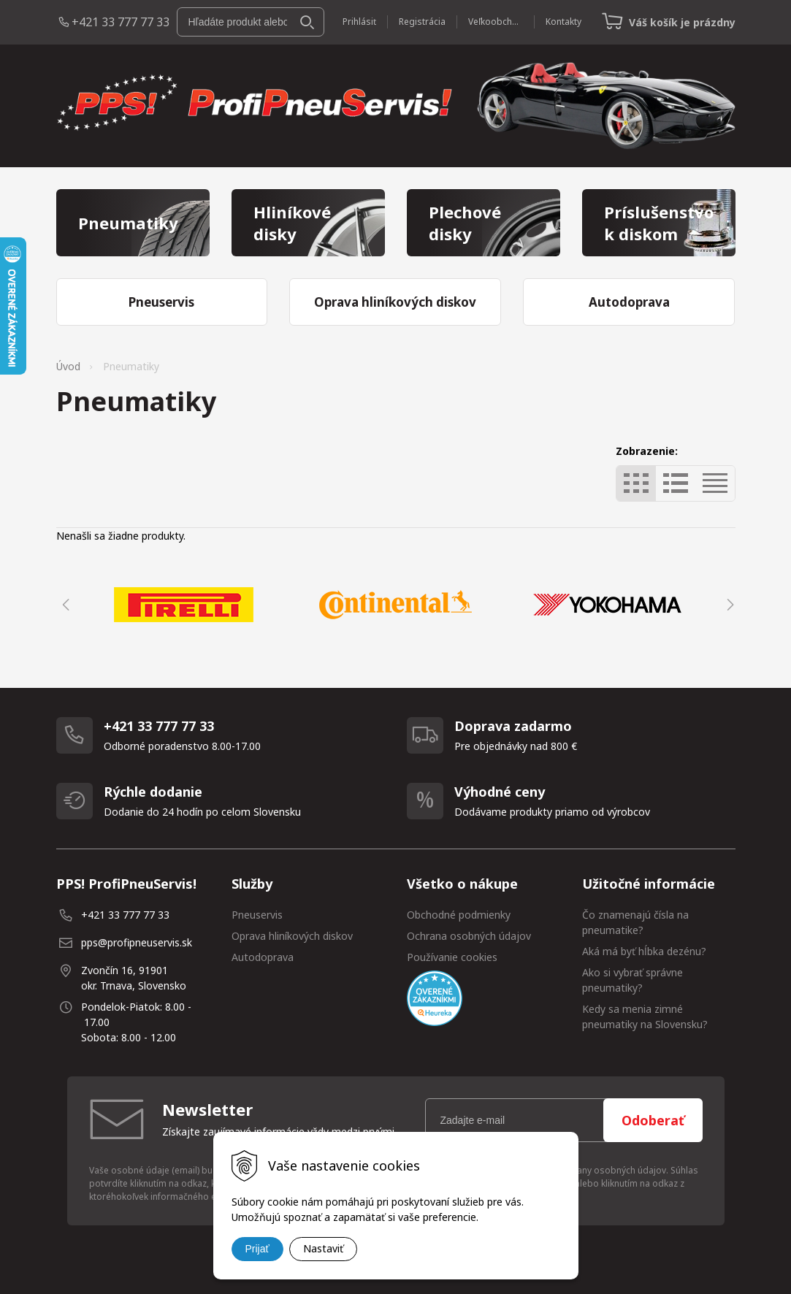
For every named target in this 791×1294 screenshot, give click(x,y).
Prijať (257, 1249)
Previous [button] (63, 604)
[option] (184, 604)
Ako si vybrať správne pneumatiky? (632, 980)
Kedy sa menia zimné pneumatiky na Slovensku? (645, 1016)
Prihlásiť (359, 21)
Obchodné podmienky (459, 915)
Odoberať (653, 1120)
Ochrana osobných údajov (469, 936)
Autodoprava (263, 957)
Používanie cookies (452, 957)
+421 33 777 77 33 (120, 22)
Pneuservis (257, 915)
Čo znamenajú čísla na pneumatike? (635, 922)
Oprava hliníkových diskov (292, 936)
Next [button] (728, 604)
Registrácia (422, 21)
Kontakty (563, 21)
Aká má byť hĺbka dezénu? (644, 951)
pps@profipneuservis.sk (136, 942)
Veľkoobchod (495, 21)
